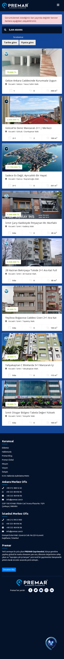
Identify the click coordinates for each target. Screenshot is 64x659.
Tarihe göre (10, 42)
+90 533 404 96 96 (12, 492)
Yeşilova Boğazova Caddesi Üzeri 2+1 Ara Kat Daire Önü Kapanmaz (31, 318)
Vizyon (5, 468)
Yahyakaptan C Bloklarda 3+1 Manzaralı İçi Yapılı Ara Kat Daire (29, 365)
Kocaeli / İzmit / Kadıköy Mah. (19, 226)
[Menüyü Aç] (58, 5)
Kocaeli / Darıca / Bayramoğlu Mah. (22, 179)
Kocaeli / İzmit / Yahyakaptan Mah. (21, 368)
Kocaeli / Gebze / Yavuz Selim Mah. (22, 84)
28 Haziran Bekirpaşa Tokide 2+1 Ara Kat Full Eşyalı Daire (31, 270)
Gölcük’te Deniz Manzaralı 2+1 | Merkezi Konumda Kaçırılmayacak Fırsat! (28, 128)
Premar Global (8, 460)
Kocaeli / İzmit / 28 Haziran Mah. (21, 274)
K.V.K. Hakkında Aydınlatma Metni (15, 476)
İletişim (5, 472)
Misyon (5, 464)
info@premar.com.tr (12, 500)
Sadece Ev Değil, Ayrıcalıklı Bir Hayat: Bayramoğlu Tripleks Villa (26, 176)
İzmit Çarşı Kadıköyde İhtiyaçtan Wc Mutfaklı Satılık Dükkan (31, 223)
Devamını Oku (9, 570)
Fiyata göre (27, 42)
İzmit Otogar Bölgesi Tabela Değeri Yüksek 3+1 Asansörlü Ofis (30, 413)
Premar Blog (7, 456)
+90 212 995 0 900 (12, 520)
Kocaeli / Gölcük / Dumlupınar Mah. (22, 131)
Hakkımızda (6, 452)
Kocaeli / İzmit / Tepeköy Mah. (20, 321)
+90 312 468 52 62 (12, 488)
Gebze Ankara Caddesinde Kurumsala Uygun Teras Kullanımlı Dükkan (30, 81)
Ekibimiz (5, 448)
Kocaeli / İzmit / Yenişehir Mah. (20, 416)
